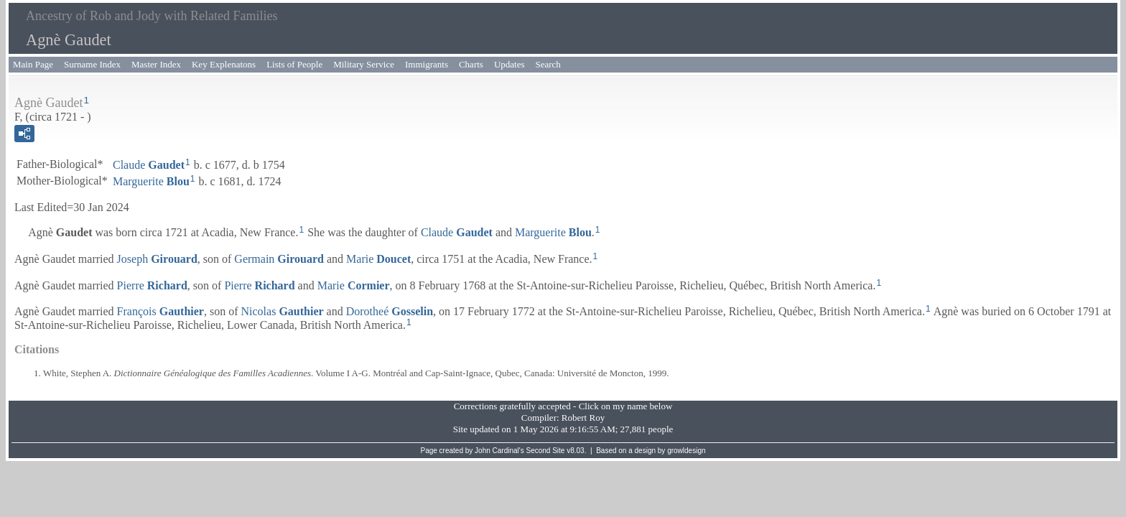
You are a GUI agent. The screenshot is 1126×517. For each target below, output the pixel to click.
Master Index (156, 64)
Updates (509, 64)
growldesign (686, 451)
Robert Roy (583, 417)
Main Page (33, 64)
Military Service (363, 64)
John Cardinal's (499, 451)
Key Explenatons (224, 64)
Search (548, 64)
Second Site (545, 451)
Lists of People (294, 64)
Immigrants (426, 64)
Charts (471, 64)
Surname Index (92, 64)
